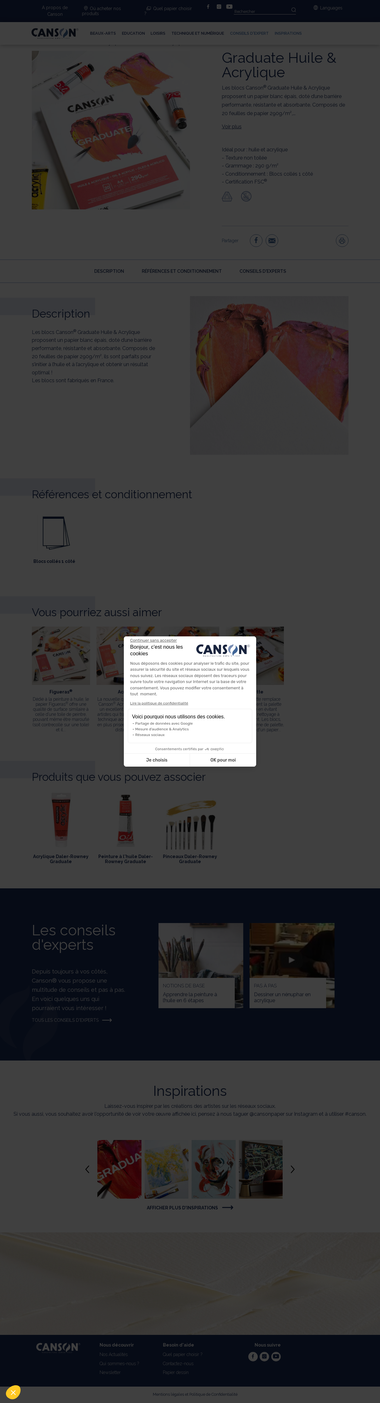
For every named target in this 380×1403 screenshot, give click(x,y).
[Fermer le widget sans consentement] (153, 640)
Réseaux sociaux (149, 735)
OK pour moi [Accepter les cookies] (223, 760)
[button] (13, 1392)
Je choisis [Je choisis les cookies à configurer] (157, 760)
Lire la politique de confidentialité (159, 703)
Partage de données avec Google (164, 723)
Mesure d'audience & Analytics (162, 729)
